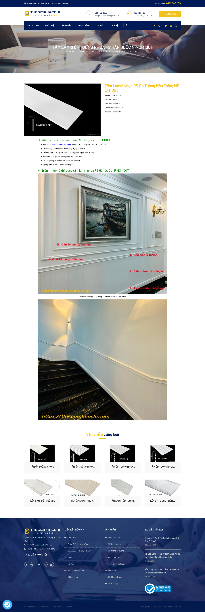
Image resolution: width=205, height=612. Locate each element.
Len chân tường (115, 557)
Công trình (84, 25)
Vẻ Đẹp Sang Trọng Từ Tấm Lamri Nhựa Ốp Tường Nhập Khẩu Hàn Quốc (162, 555)
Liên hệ (114, 25)
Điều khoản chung (76, 570)
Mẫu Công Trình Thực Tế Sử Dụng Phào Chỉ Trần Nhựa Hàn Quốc (162, 571)
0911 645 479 (173, 3)
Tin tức (100, 25)
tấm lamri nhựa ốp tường (61, 144)
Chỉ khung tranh (115, 577)
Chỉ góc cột (113, 583)
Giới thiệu (50, 25)
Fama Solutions (174, 606)
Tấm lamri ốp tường (86, 51)
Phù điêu (112, 570)
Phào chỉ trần (114, 537)
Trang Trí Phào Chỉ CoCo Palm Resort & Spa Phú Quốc (162, 539)
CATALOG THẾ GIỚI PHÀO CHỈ (81, 550)
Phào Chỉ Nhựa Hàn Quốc (79, 544)
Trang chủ (33, 25)
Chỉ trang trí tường (116, 550)
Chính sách (73, 577)
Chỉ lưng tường (114, 544)
